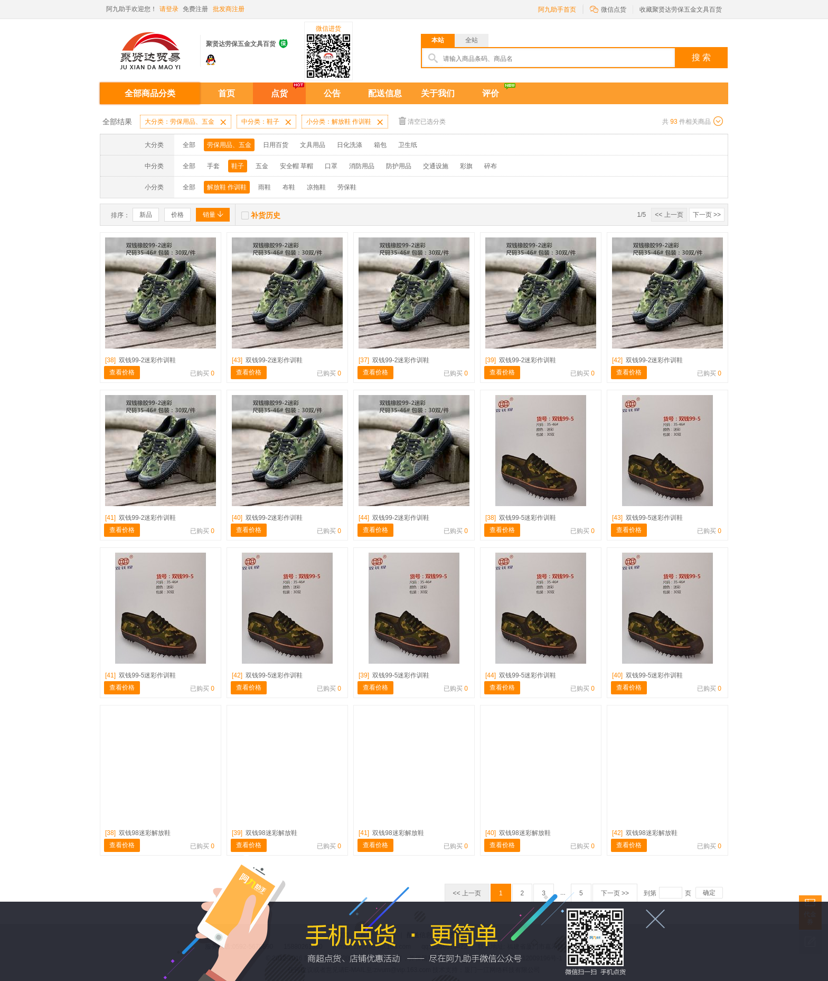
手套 (213, 166)
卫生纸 (407, 145)
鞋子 (237, 166)
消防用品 (361, 166)
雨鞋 (264, 187)
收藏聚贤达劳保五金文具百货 (680, 9)
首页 (226, 93)
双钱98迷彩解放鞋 (138, 833)
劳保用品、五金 (229, 145)
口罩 (331, 166)
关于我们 (438, 93)
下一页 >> (707, 214)
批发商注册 (228, 9)
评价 (490, 93)
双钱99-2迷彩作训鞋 (140, 360)
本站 (437, 40)
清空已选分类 (422, 120)
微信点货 (608, 8)
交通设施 (435, 166)
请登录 (168, 9)
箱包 (380, 145)
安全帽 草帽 (296, 166)
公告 (332, 93)
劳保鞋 (346, 187)
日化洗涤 (349, 145)
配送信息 (385, 93)
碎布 (490, 166)
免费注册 (195, 9)
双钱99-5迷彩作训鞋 (520, 517)
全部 (189, 145)
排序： (120, 215)
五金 (262, 166)
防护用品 (398, 166)
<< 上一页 (669, 214)
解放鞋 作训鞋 (227, 187)
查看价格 (122, 372)
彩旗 (466, 166)
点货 (279, 93)
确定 (709, 892)
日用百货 (275, 145)
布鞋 (289, 187)
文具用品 (312, 145)
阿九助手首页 (557, 9)
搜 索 (701, 57)
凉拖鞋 (316, 187)
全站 (471, 40)
